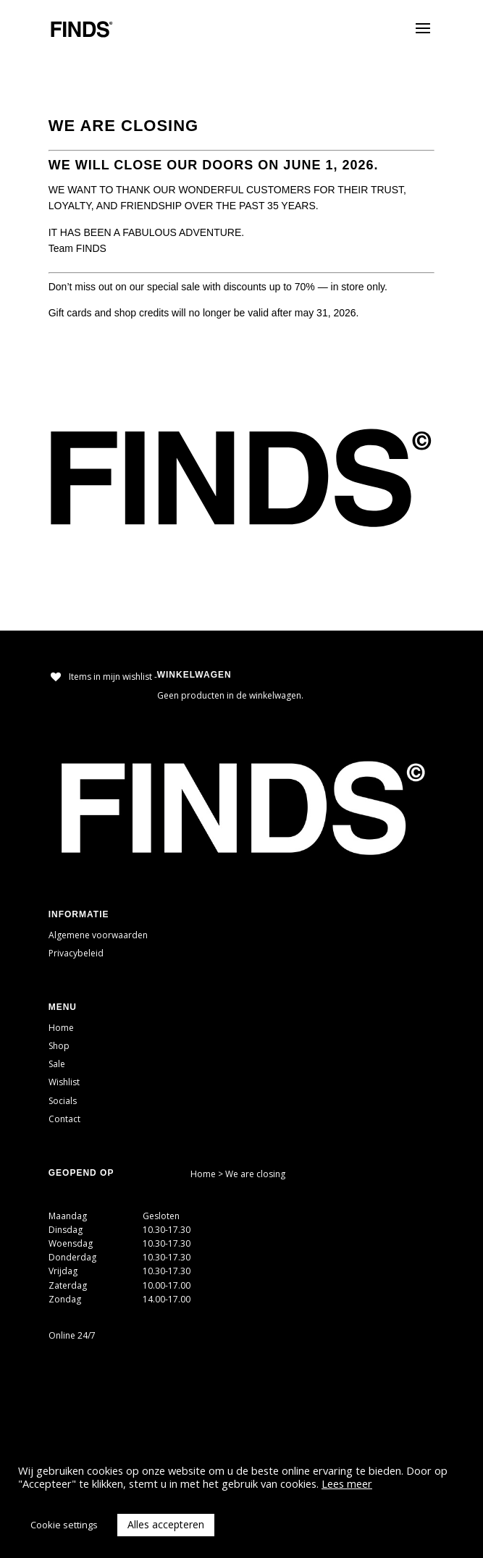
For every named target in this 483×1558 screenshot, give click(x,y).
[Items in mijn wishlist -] (103, 676)
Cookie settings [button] (64, 1524)
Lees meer (347, 1483)
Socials (63, 1101)
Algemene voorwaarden (98, 935)
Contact (64, 1119)
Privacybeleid (76, 953)
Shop (59, 1046)
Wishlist (64, 1082)
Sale (57, 1064)
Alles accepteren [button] (165, 1524)
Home (61, 1028)
